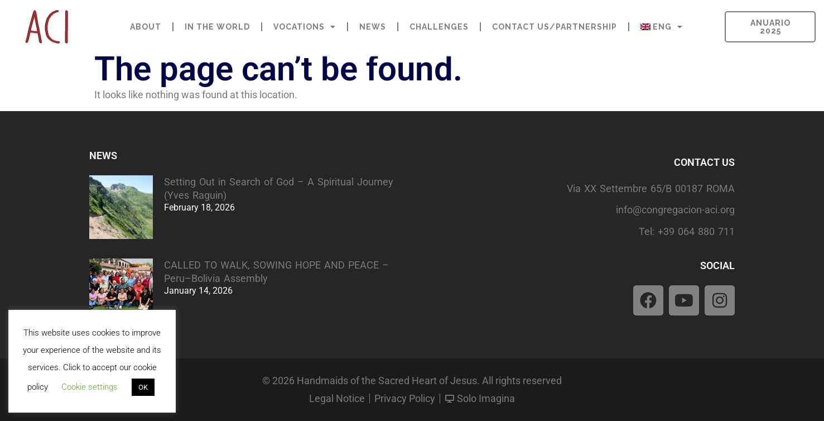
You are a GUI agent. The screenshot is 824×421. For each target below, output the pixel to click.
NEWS (372, 26)
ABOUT (145, 26)
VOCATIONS (304, 26)
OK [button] (143, 387)
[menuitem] (661, 27)
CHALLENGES (439, 26)
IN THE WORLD (217, 26)
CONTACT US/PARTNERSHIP (554, 26)
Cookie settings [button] (89, 387)
